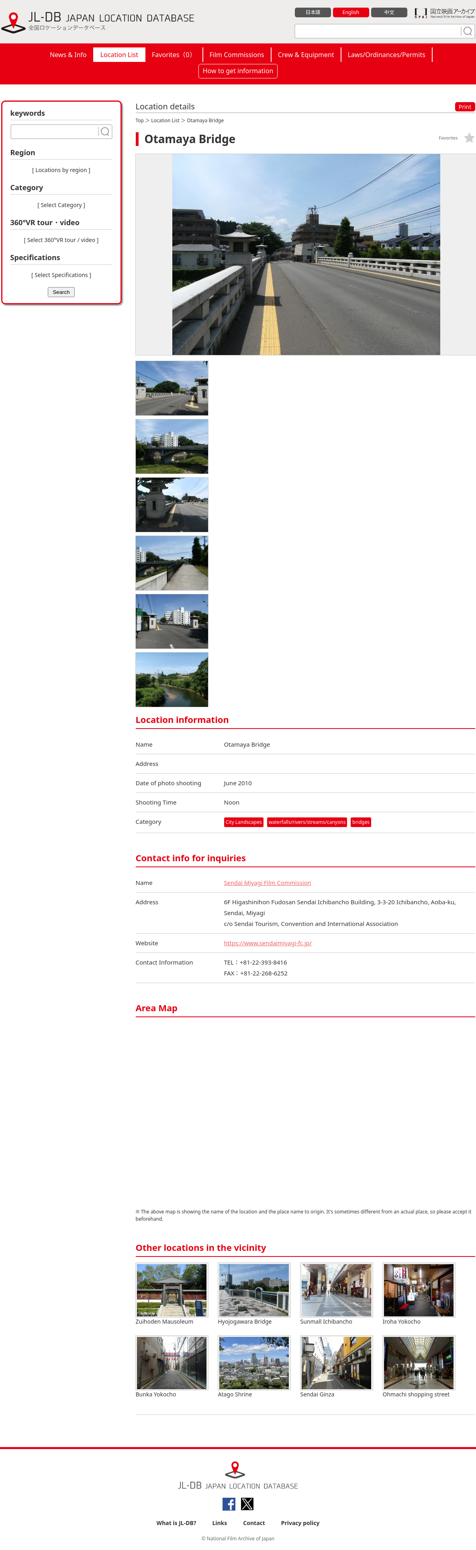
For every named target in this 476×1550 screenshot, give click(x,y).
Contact (254, 1522)
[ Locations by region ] (61, 170)
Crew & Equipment (306, 54)
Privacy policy (300, 1522)
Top (140, 120)
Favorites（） (174, 54)
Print (465, 107)
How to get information (238, 70)
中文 (389, 12)
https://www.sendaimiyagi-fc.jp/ (269, 943)
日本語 (313, 12)
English (351, 12)
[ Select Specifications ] (61, 275)
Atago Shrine (254, 1367)
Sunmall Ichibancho (336, 1294)
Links (219, 1522)
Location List (119, 54)
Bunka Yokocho (172, 1367)
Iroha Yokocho (419, 1294)
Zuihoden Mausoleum (172, 1294)
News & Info (68, 54)
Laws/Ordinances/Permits (386, 54)
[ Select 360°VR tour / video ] (61, 240)
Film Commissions (237, 54)
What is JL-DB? (176, 1522)
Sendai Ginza (336, 1367)
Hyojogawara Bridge (254, 1294)
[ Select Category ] (61, 205)
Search (61, 292)
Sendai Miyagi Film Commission (268, 883)
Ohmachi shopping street (419, 1367)
